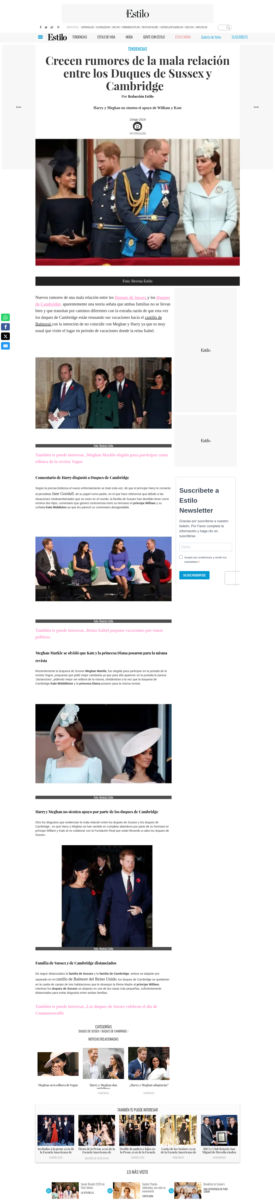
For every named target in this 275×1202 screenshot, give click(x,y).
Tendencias (103, 1093)
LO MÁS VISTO (137, 1172)
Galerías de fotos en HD (97, 1158)
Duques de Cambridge (114, 1031)
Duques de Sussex (89, 1031)
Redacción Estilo (141, 96)
